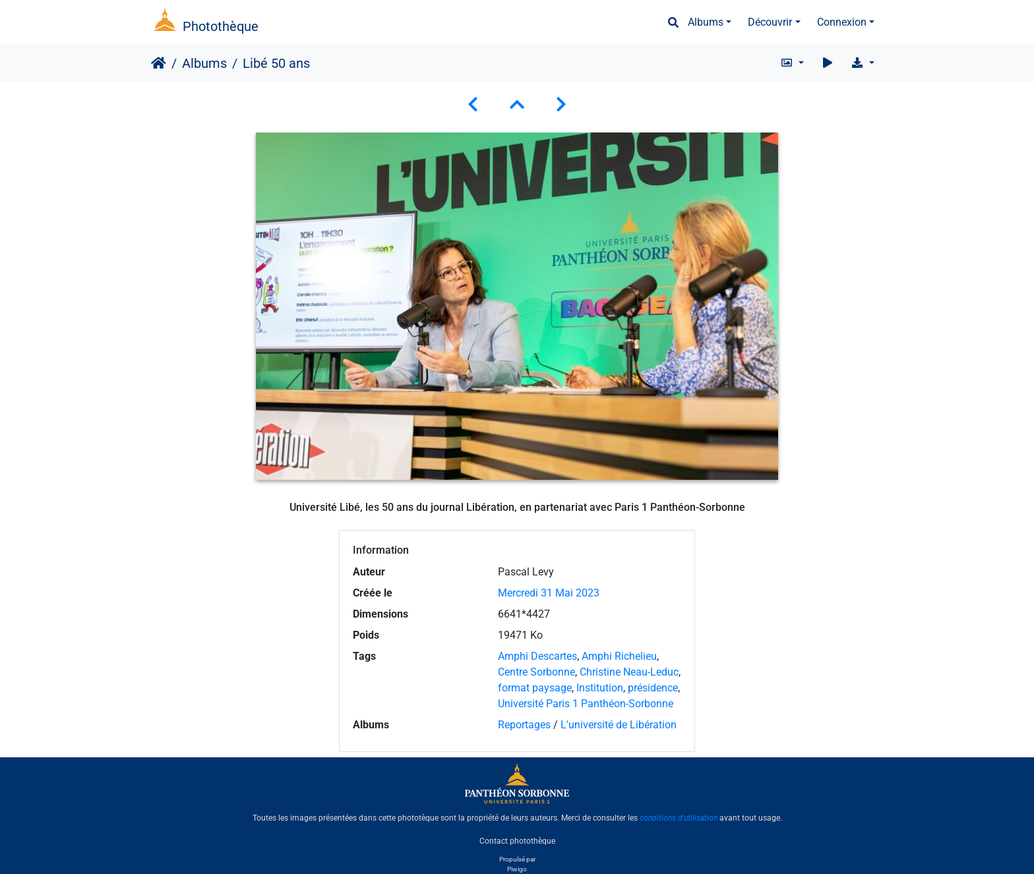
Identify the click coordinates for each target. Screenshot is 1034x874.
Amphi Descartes (537, 656)
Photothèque (220, 26)
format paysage (535, 688)
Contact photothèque (517, 840)
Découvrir (770, 22)
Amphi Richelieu (619, 656)
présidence (653, 688)
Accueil (158, 63)
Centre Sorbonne (536, 672)
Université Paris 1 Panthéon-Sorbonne (585, 703)
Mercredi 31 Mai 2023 (548, 593)
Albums (705, 22)
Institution (599, 688)
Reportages (524, 724)
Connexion (842, 22)
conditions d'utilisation (678, 818)
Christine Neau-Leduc (629, 672)
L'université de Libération (619, 724)
